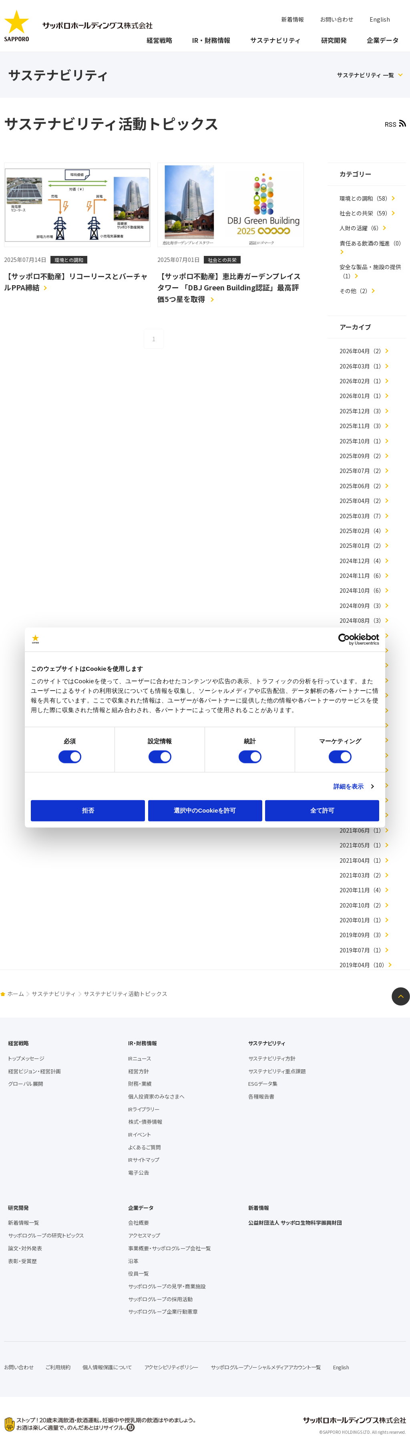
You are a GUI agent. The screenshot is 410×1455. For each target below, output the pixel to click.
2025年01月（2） (362, 545)
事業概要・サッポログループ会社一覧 (169, 1248)
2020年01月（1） (362, 920)
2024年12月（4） (362, 561)
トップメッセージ (26, 1058)
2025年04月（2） (362, 501)
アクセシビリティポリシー (171, 1367)
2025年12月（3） (362, 411)
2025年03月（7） (362, 516)
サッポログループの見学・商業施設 (167, 1286)
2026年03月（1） (362, 366)
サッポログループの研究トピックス (46, 1235)
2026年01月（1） (362, 396)
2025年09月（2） (362, 456)
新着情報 (292, 19)
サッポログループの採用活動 (160, 1299)
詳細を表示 (349, 786)
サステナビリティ (275, 40)
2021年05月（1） (362, 845)
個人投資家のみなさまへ (156, 1096)
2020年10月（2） (362, 905)
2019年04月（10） (364, 965)
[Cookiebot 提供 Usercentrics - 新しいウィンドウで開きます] (344, 639)
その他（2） (355, 291)
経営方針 (138, 1071)
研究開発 (334, 40)
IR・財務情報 (211, 40)
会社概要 (138, 1222)
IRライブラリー (144, 1109)
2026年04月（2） (362, 351)
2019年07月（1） (362, 950)
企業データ (383, 40)
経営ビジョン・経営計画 (34, 1071)
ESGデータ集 (262, 1083)
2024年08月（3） (362, 620)
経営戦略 (159, 40)
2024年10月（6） (362, 590)
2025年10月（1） (362, 441)
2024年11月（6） (362, 576)
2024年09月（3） (362, 606)
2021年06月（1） (362, 830)
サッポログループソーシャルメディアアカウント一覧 (266, 1367)
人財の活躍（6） (361, 228)
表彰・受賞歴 (22, 1261)
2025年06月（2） (362, 486)
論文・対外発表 (25, 1248)
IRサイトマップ (143, 1159)
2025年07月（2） (362, 471)
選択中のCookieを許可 (205, 810)
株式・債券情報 (145, 1121)
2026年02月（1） (362, 381)
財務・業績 (140, 1083)
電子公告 (138, 1172)
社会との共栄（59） (365, 213)
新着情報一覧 (23, 1222)
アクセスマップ (144, 1235)
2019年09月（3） (362, 935)
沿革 (133, 1261)
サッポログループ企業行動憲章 (163, 1311)
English (380, 19)
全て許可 (322, 810)
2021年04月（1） (362, 860)
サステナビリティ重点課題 (277, 1071)
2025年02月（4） (362, 531)
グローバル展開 (25, 1083)
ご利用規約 (58, 1367)
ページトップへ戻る (401, 996)
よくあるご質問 (144, 1147)
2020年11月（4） (362, 890)
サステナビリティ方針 (271, 1058)
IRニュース (139, 1058)
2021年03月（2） (362, 875)
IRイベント (139, 1134)
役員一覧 (138, 1273)
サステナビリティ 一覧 (365, 75)
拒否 (88, 810)
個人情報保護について (107, 1367)
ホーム (15, 994)
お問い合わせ (337, 19)
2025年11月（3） (362, 426)
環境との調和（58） (365, 198)
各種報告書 (261, 1096)
